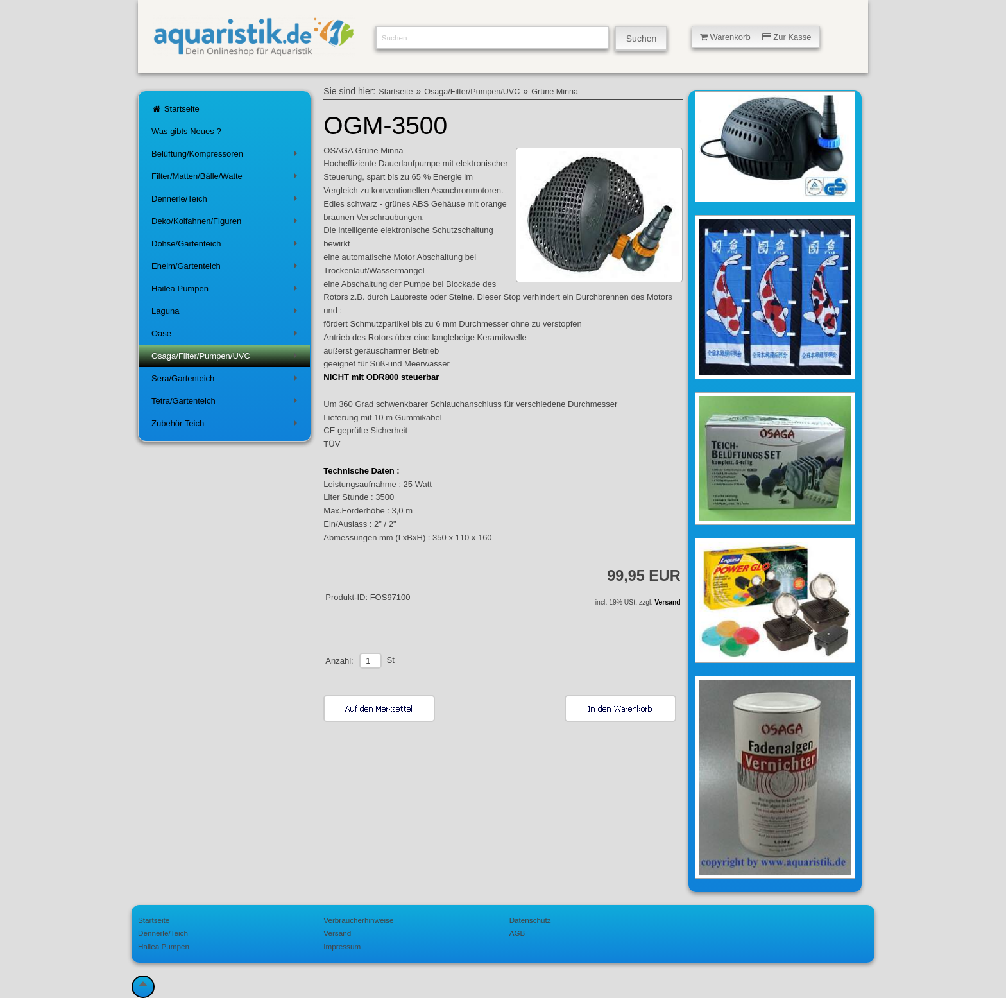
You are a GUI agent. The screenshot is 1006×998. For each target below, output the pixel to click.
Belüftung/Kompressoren (226, 156)
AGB (517, 933)
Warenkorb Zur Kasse (756, 37)
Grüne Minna (554, 91)
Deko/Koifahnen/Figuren (226, 223)
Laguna (226, 313)
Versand (667, 602)
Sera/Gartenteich (226, 381)
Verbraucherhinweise (358, 920)
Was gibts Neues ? (186, 131)
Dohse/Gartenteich (226, 246)
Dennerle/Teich (226, 201)
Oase (226, 336)
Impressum (342, 946)
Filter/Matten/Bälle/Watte (226, 178)
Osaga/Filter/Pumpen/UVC (226, 358)
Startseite (175, 109)
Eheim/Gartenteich (226, 268)
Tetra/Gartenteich (226, 403)
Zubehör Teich (226, 425)
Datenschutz (530, 920)
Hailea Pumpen (226, 291)
